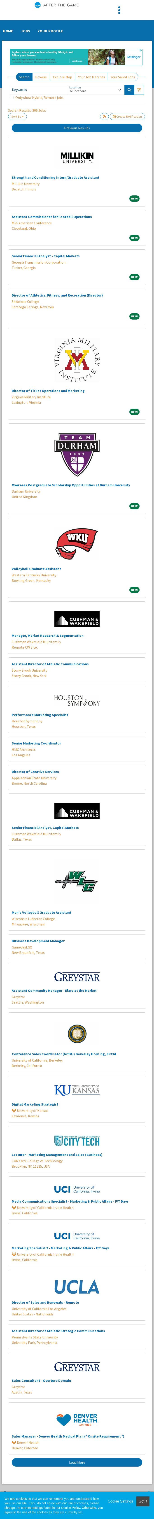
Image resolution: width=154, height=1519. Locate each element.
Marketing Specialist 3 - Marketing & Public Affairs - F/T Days (61, 1248)
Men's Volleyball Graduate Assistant (41, 912)
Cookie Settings (120, 1501)
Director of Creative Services (35, 771)
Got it (143, 1501)
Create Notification (127, 116)
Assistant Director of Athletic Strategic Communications (58, 1331)
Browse (41, 77)
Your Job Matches (91, 77)
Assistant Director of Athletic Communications (50, 664)
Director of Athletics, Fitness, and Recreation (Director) (57, 295)
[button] (139, 90)
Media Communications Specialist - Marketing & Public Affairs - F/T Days (70, 1201)
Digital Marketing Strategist (35, 1104)
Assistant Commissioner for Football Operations (52, 216)
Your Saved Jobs (123, 77)
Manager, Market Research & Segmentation (48, 635)
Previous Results (77, 128)
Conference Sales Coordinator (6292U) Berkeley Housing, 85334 (64, 1054)
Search (24, 77)
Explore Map (62, 77)
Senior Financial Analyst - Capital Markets (46, 256)
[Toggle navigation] (119, 10)
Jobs (25, 31)
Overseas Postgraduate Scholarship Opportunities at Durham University (71, 485)
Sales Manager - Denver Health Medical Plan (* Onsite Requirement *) (68, 1436)
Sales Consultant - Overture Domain (41, 1380)
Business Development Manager (38, 941)
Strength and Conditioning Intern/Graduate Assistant (55, 177)
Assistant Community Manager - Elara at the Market (54, 990)
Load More (77, 1462)
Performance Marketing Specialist (40, 714)
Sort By (16, 116)
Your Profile (50, 31)
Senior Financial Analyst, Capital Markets (45, 827)
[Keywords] (38, 90)
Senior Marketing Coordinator (36, 743)
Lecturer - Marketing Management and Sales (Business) (57, 1154)
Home (8, 31)
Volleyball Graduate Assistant (36, 568)
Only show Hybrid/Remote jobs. (39, 97)
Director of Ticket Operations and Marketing (48, 390)
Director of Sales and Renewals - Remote (45, 1302)
